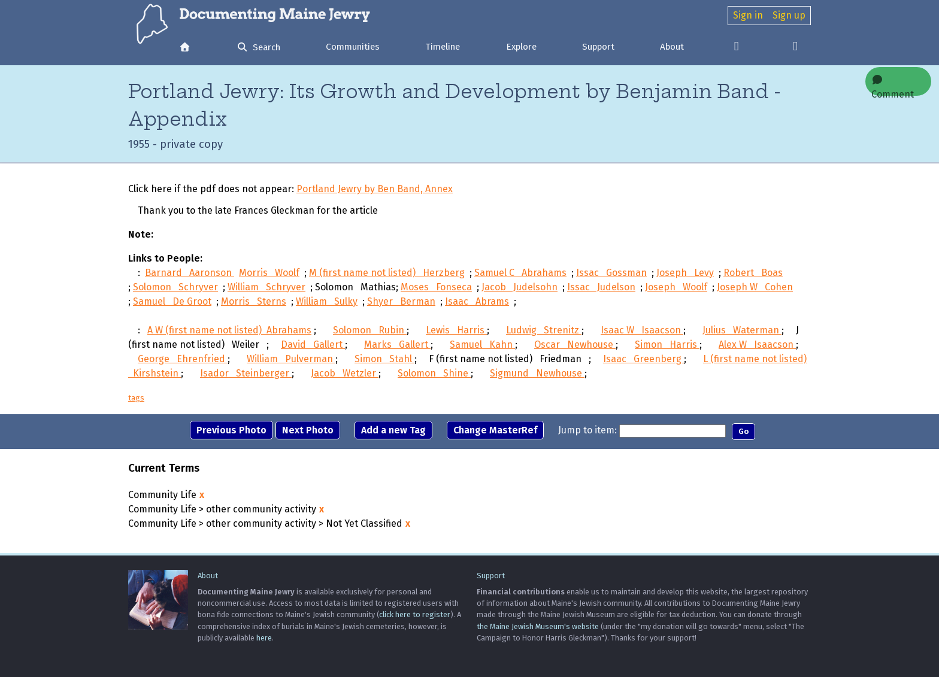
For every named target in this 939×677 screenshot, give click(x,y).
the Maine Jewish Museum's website (538, 626)
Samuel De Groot (172, 303)
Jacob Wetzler (344, 375)
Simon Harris (667, 347)
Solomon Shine (434, 375)
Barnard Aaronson (189, 275)
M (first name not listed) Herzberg (387, 275)
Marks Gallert (397, 347)
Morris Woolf (269, 275)
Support (598, 46)
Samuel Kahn (482, 347)
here (264, 637)
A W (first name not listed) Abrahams (229, 332)
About (672, 46)
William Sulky (327, 303)
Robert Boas (753, 275)
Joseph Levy (685, 275)
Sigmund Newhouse (537, 375)
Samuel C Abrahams (520, 275)
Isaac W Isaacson (642, 332)
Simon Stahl (384, 361)
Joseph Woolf (676, 289)
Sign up (789, 15)
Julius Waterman (742, 332)
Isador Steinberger (246, 375)
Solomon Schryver (175, 289)
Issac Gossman (611, 275)
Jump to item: (587, 432)
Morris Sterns (253, 303)
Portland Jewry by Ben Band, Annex (374, 192)
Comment (892, 85)
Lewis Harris (456, 332)
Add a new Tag (393, 432)
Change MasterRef (495, 432)
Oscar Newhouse (575, 347)
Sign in (748, 15)
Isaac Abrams (477, 303)
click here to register (414, 614)
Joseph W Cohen (755, 289)
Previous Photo (231, 432)
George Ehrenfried (183, 361)
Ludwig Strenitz (543, 332)
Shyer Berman (401, 303)
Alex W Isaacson (757, 347)
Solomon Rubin (370, 332)
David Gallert (313, 347)
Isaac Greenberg (643, 361)
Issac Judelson (601, 289)
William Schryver (266, 289)
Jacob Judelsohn (519, 289)
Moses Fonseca (436, 289)
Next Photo (308, 432)
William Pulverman (291, 361)
